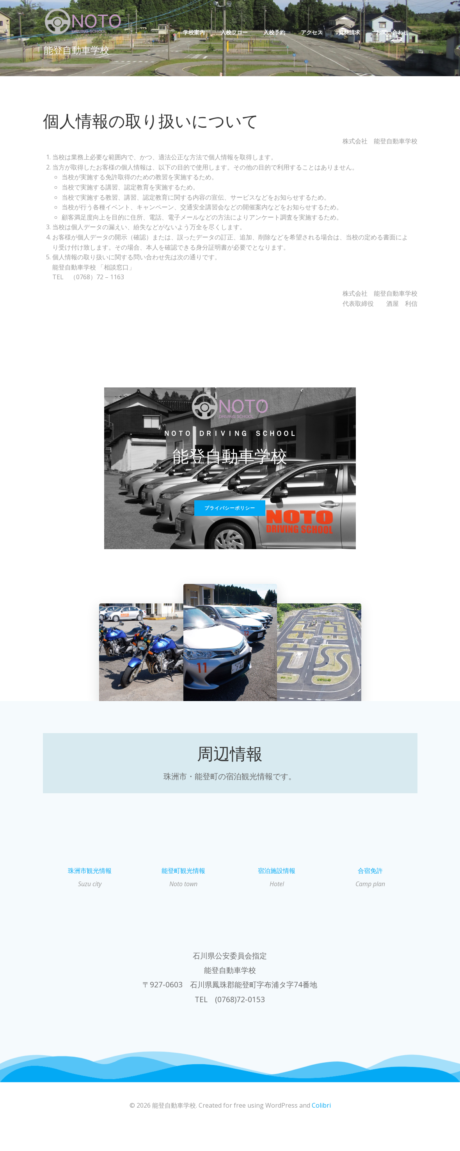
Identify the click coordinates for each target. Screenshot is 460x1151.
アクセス (313, 32)
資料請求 (350, 32)
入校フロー (235, 32)
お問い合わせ (393, 32)
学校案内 (195, 32)
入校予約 (275, 32)
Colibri (321, 1128)
